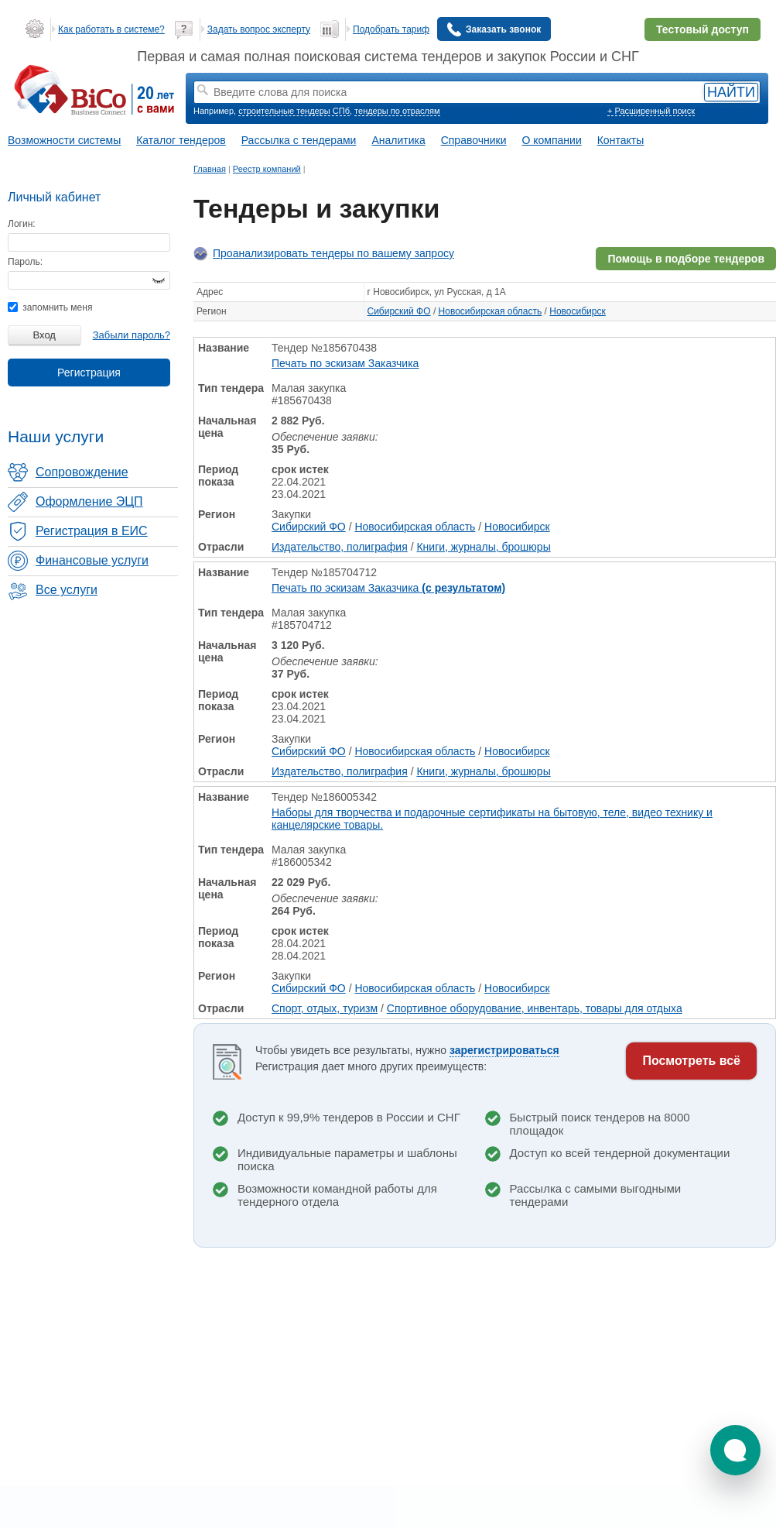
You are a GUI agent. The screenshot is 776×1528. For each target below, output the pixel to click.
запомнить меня (50, 307)
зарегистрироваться (504, 1050)
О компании (552, 140)
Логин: (22, 223)
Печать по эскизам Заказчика (345, 363)
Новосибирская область (490, 311)
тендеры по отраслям (396, 110)
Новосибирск (577, 311)
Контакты (620, 140)
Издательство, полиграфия (340, 547)
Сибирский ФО (399, 311)
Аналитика (398, 140)
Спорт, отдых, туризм (325, 1008)
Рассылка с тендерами (299, 140)
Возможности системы (64, 140)
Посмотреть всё (691, 1060)
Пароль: (25, 261)
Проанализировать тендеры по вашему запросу (333, 253)
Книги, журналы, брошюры (483, 547)
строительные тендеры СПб (294, 110)
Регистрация (89, 372)
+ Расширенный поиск (651, 110)
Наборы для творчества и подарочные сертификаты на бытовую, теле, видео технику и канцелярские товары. (492, 818)
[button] (735, 1450)
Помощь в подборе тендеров (685, 258)
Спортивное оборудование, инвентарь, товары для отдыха (534, 1008)
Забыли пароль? (131, 335)
